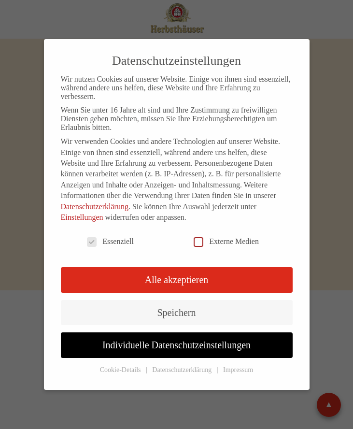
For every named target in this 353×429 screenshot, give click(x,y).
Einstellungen (82, 217)
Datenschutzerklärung (94, 206)
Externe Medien (226, 241)
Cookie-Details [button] (121, 369)
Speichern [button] (176, 312)
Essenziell (110, 241)
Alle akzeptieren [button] (177, 279)
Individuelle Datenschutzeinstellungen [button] (176, 345)
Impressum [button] (238, 369)
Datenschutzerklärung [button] (182, 369)
